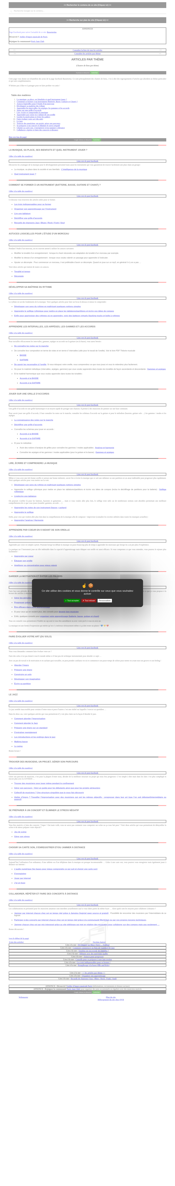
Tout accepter (72, 601)
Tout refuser (89, 601)
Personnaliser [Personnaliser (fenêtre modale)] (105, 601)
